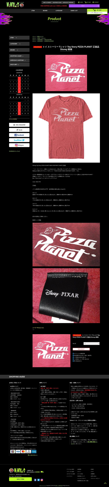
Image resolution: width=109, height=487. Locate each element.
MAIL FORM (20, 479)
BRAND (45, 10)
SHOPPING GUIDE (57, 2)
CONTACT (96, 2)
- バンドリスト (69, 476)
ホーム (34, 36)
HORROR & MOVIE (49, 41)
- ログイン (79, 471)
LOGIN (80, 2)
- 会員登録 (79, 469)
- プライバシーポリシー (95, 478)
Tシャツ (43, 38)
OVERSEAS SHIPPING (68, 2)
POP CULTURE (47, 39)
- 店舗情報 (92, 473)
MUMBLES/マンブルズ (14, 151)
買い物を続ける (78, 361)
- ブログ (92, 471)
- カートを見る (80, 473)
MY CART (88, 2)
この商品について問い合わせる (81, 359)
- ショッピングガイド (81, 478)
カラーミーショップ (43, 485)
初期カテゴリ (40, 36)
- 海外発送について (81, 476)
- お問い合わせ (93, 476)
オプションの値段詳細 (79, 353)
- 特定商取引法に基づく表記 (82, 480)
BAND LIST (74, 10)
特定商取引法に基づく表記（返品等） (83, 355)
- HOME (92, 469)
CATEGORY (59, 10)
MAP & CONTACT (47, 2)
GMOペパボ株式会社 (58, 485)
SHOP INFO (13, 64)
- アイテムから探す (70, 469)
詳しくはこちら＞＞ (32, 455)
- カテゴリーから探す (70, 473)
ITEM (33, 10)
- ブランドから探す (70, 471)
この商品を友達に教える (80, 357)
